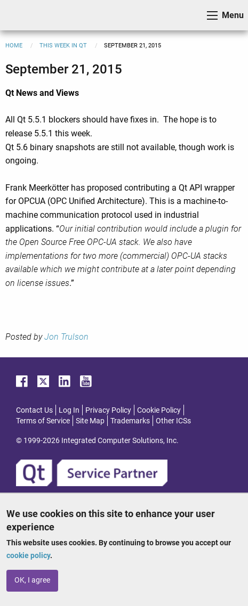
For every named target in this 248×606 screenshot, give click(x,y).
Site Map (90, 420)
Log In (69, 410)
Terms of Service (43, 420)
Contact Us (34, 410)
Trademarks (130, 420)
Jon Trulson (66, 337)
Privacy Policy (108, 410)
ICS (24, 15)
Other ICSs (173, 420)
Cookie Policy (159, 410)
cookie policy (28, 555)
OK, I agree (32, 580)
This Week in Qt (63, 45)
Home (13, 45)
